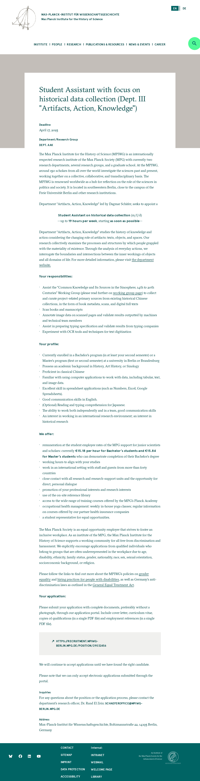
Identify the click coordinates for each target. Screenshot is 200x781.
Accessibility (70, 776)
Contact (67, 747)
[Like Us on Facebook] (21, 756)
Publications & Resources (105, 44)
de (184, 8)
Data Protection (73, 769)
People (57, 44)
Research (74, 44)
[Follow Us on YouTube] (39, 756)
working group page (127, 293)
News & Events (139, 44)
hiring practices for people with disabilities (88, 579)
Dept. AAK (46, 145)
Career (160, 44)
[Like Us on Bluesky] (10, 756)
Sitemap (66, 755)
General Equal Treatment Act (113, 585)
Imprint (66, 762)
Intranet (97, 755)
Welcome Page (101, 769)
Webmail (97, 762)
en (175, 8)
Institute (40, 44)
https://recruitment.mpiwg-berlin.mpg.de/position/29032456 (81, 643)
